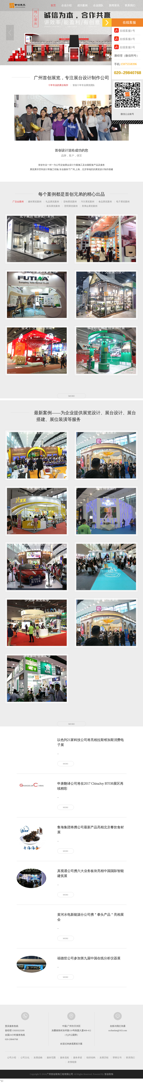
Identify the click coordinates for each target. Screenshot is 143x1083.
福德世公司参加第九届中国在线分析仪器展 (88, 958)
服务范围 (51, 1057)
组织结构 (90, 1057)
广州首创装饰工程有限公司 (60, 1074)
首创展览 (17, 5)
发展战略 (38, 1057)
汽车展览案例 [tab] (87, 201)
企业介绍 (66, 5)
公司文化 (25, 1057)
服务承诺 (77, 1057)
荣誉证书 (117, 1057)
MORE (71, 396)
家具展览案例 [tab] (53, 206)
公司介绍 (11, 1057)
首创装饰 (108, 1074)
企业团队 (98, 5)
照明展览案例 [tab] (71, 206)
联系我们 (130, 5)
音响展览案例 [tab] (70, 201)
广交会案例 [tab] (18, 201)
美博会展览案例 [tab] (89, 206)
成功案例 (82, 5)
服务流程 (64, 1057)
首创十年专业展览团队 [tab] (84, 85)
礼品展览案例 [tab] (52, 201)
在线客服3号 (124, 47)
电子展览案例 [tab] (123, 201)
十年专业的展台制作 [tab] (58, 85)
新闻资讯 (114, 5)
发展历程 (104, 1057)
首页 (53, 5)
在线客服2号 (124, 38)
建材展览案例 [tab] (34, 201)
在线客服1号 (124, 30)
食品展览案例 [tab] (105, 201)
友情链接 (72, 1062)
